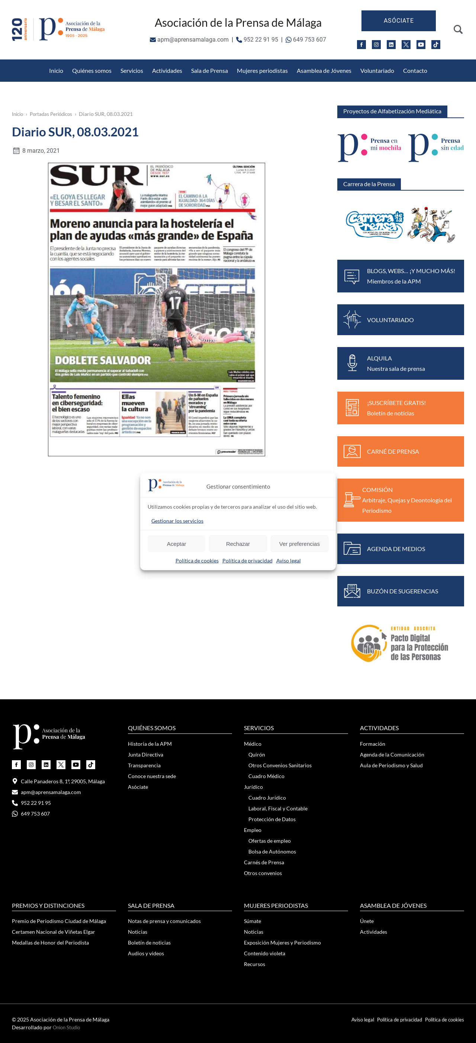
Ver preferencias (299, 543)
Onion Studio (68, 1027)
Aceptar (176, 543)
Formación (372, 744)
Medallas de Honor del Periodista (332, 63)
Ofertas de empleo (269, 841)
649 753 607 (306, 40)
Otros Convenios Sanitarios (93, 63)
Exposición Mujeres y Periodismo (282, 942)
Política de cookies (197, 560)
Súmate (252, 921)
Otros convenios (263, 873)
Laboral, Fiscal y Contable (278, 808)
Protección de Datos (166, 63)
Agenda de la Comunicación (392, 754)
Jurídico (253, 787)
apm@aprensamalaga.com (189, 40)
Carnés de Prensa (264, 862)
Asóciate (399, 20)
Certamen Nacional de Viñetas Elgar (53, 932)
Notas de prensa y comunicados (164, 921)
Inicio (56, 70)
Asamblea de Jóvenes (324, 70)
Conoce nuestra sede (152, 776)
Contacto (415, 70)
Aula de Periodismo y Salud (391, 765)
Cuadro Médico (266, 776)
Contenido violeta (264, 953)
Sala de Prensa (209, 70)
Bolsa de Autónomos (272, 851)
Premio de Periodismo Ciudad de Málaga (59, 921)
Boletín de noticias (149, 942)
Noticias (137, 932)
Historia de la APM (150, 744)
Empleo (252, 830)
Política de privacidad (247, 560)
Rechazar (238, 543)
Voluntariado (377, 70)
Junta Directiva (145, 754)
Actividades (167, 70)
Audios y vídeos (146, 953)
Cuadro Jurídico (267, 797)
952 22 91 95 (257, 40)
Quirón (256, 754)
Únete (367, 921)
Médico (252, 744)
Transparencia (144, 765)
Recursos (254, 964)
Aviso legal (288, 560)
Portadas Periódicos (55, 114)
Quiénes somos (92, 70)
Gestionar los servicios (177, 521)
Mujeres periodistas (262, 70)
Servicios (131, 70)
